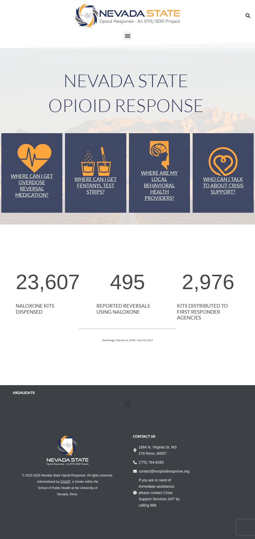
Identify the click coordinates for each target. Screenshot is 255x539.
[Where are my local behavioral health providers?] (159, 155)
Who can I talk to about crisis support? (223, 185)
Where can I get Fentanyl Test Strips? (95, 185)
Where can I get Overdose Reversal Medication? (32, 185)
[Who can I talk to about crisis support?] (223, 161)
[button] (248, 16)
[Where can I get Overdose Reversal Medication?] (32, 158)
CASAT (65, 482)
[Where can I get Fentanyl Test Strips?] (95, 161)
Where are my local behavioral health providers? (159, 185)
